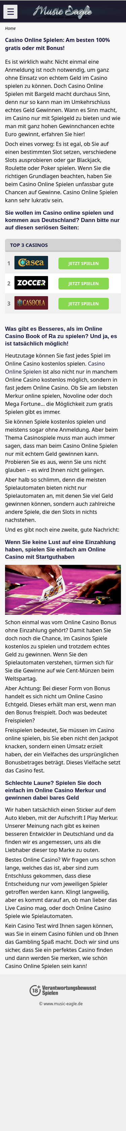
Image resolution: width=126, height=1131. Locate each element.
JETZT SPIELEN (84, 263)
